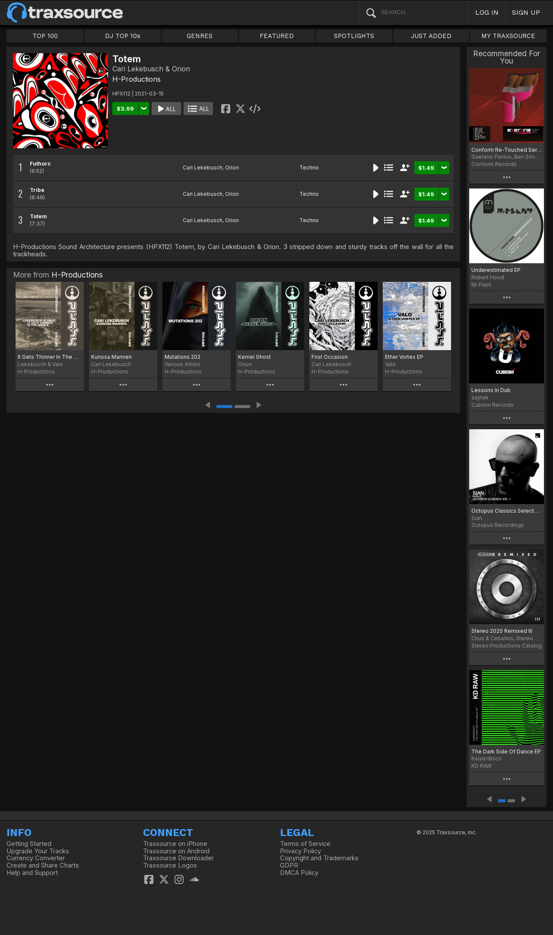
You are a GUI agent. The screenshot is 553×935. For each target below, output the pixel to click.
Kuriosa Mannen (111, 357)
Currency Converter (35, 858)
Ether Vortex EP (404, 357)
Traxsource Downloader (178, 858)
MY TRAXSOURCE (508, 36)
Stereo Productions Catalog (506, 645)
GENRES (200, 36)
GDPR (289, 865)
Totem (38, 216)
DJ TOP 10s (122, 36)
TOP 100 (45, 36)
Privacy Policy (300, 851)
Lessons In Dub (491, 390)
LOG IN (487, 12)
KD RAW (481, 766)
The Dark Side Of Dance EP (506, 751)
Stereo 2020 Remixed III (501, 631)
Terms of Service (305, 844)
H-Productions (136, 79)
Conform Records (494, 164)
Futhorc (40, 163)
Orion (232, 167)
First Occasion (329, 357)
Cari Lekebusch (202, 167)
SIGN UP (526, 12)
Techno (309, 167)
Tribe (37, 190)
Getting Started (28, 844)
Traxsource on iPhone (175, 844)
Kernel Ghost (254, 357)
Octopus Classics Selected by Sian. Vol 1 (506, 510)
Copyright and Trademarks (319, 858)
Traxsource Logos (170, 865)
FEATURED (277, 36)
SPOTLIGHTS (354, 36)
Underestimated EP (496, 270)
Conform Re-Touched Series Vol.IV (506, 150)
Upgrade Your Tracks (37, 851)
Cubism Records (492, 405)
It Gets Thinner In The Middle (50, 357)
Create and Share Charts (42, 865)
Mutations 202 (182, 357)
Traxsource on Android (176, 851)
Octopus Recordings (497, 525)
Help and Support (32, 873)
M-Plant (481, 284)
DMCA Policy (299, 873)
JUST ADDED (431, 36)
